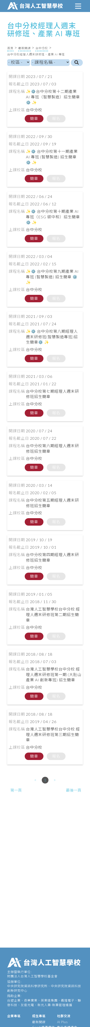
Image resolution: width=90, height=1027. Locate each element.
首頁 (10, 48)
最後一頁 (73, 790)
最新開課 (24, 48)
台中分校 (42, 48)
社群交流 (64, 1016)
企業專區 (14, 1016)
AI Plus (62, 1022)
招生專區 (39, 1016)
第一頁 (16, 790)
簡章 (34, 118)
